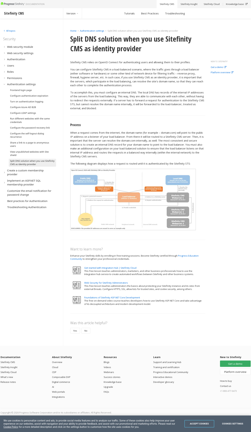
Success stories (112, 377)
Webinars (109, 372)
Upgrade (108, 386)
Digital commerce (61, 382)
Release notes (8, 382)
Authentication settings (92, 30)
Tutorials (129, 13)
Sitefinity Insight (9, 367)
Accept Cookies (199, 423)
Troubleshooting (175, 13)
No (85, 330)
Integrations (58, 396)
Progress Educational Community (170, 372)
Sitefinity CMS (8, 362)
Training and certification (166, 367)
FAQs (106, 391)
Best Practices (150, 13)
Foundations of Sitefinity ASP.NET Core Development (112, 297)
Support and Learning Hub (167, 362)
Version (72, 13)
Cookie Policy (11, 427)
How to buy (226, 380)
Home (73, 30)
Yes (75, 330)
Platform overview (222, 72)
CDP (54, 372)
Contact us (225, 386)
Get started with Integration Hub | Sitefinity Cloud (110, 267)
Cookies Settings (232, 423)
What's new (7, 377)
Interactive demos (162, 377)
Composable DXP (61, 377)
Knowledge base (113, 382)
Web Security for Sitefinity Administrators (106, 282)
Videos (107, 367)
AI (53, 386)
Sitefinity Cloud (8, 372)
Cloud (55, 367)
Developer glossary (163, 382)
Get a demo (218, 67)
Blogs (106, 362)
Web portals (58, 391)
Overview (57, 362)
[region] (125, 423)
